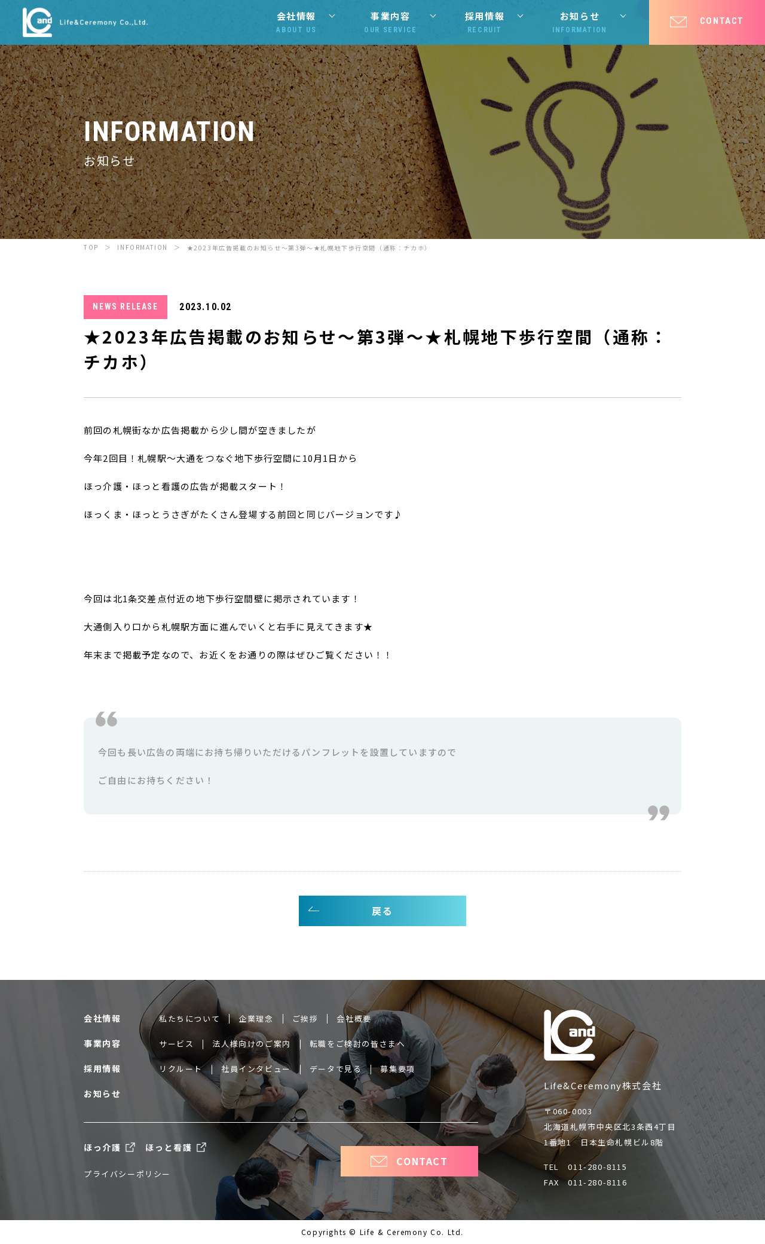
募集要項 (397, 1068)
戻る (382, 910)
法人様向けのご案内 (251, 1043)
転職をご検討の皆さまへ (358, 1043)
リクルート (181, 1068)
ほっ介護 (102, 1147)
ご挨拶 (305, 1018)
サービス (176, 1043)
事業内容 (390, 23)
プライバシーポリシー (127, 1173)
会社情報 (296, 23)
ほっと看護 (168, 1147)
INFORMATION (142, 247)
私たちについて (189, 1018)
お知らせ (579, 23)
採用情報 (484, 23)
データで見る (336, 1068)
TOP (91, 247)
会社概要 (353, 1018)
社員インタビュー (256, 1068)
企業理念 (255, 1018)
